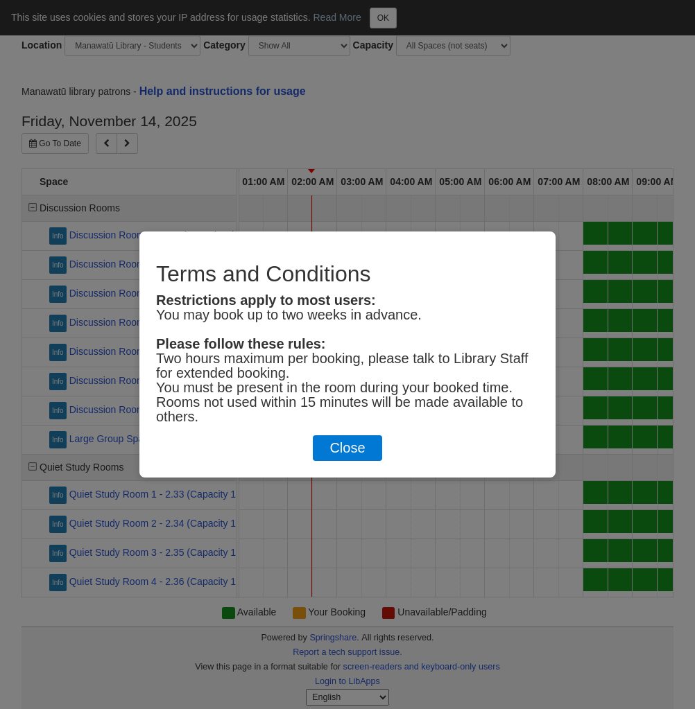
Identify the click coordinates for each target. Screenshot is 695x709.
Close (347, 447)
